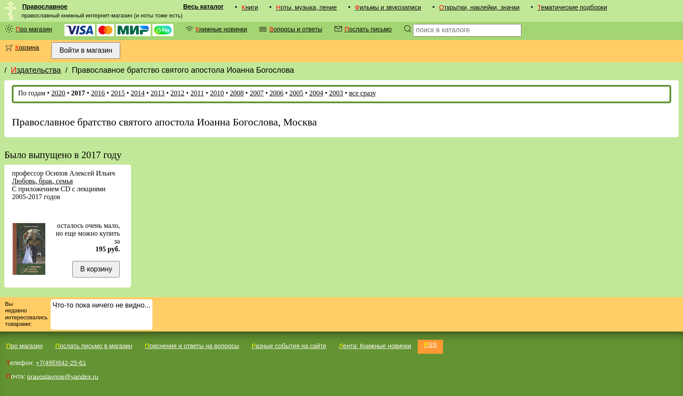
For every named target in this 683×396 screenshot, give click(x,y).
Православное (45, 6)
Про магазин (34, 29)
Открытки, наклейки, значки (479, 7)
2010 (217, 93)
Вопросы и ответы (295, 29)
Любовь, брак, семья (42, 181)
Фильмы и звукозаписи (388, 7)
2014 (138, 93)
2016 (98, 93)
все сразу (362, 93)
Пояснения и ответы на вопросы (192, 345)
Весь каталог (203, 6)
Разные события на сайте (288, 345)
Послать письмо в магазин (93, 345)
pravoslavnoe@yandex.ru (62, 376)
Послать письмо (368, 29)
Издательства (36, 70)
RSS (430, 344)
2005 (296, 93)
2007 (257, 93)
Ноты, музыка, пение (306, 7)
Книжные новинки (221, 29)
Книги (250, 7)
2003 (336, 93)
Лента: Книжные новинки (375, 345)
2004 (316, 93)
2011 (197, 93)
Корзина (27, 47)
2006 (277, 93)
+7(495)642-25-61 (61, 362)
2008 (237, 93)
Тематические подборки (572, 7)
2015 (118, 93)
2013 (158, 93)
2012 (177, 93)
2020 (58, 93)
